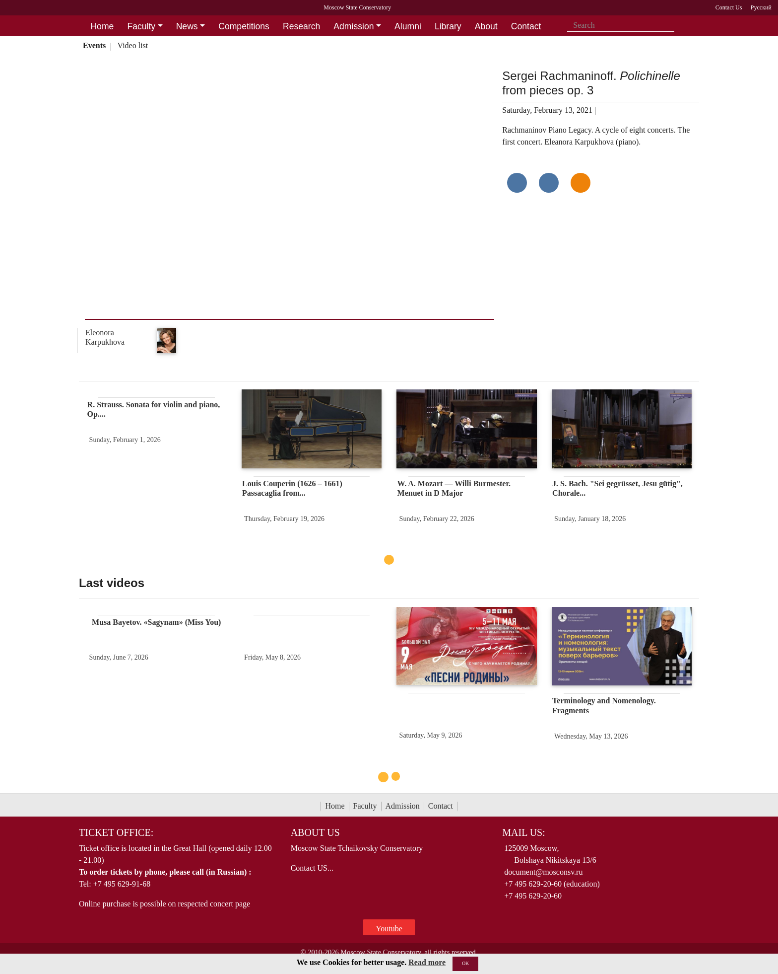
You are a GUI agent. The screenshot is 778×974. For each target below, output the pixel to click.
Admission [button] (353, 26)
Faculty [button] (141, 26)
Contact (440, 806)
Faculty (365, 806)
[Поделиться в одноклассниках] (580, 183)
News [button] (187, 26)
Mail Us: (523, 832)
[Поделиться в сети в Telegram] (549, 183)
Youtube (389, 928)
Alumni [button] (407, 26)
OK (465, 963)
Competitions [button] (243, 26)
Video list (133, 45)
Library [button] (448, 26)
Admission (403, 806)
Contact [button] (526, 26)
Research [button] (301, 26)
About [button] (486, 26)
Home (334, 806)
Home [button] (102, 26)
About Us (315, 832)
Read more (427, 962)
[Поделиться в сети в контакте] (517, 183)
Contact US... (312, 868)
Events (94, 45)
